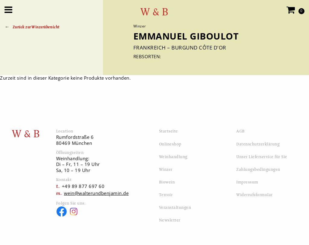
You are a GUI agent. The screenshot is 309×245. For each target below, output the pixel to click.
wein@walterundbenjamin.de (96, 193)
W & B (154, 12)
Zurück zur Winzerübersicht (36, 27)
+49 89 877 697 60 (83, 186)
